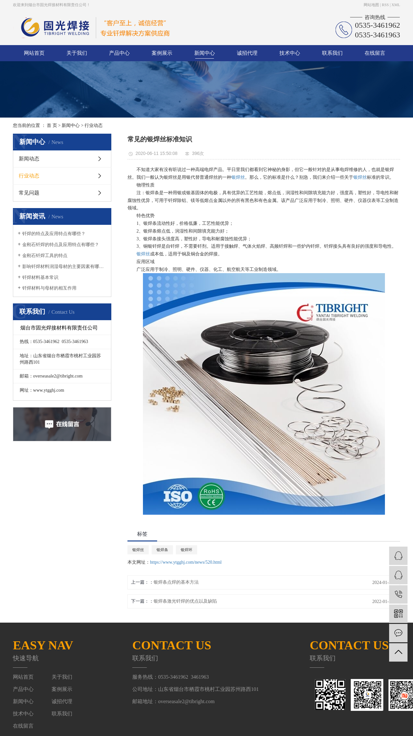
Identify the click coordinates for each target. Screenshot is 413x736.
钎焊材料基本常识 (40, 277)
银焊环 (186, 550)
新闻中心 (204, 53)
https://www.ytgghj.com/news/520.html (186, 562)
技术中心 (289, 53)
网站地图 (371, 5)
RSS (385, 5)
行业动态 (94, 125)
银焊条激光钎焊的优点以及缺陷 (185, 601)
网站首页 (34, 53)
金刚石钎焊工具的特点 (44, 255)
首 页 (52, 125)
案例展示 (162, 53)
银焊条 (162, 550)
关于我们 (76, 53)
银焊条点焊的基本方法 (176, 582)
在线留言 (375, 53)
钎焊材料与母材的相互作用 (49, 288)
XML (395, 5)
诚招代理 (247, 53)
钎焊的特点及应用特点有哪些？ (54, 233)
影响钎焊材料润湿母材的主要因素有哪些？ (64, 266)
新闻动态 (29, 158)
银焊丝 (238, 177)
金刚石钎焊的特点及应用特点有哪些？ (60, 244)
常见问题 (29, 193)
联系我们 (332, 53)
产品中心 (119, 53)
